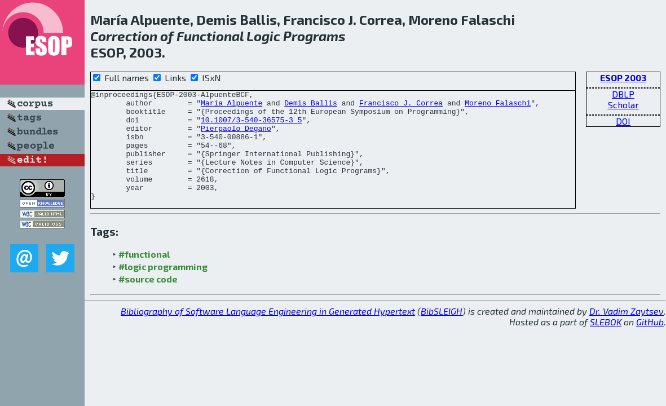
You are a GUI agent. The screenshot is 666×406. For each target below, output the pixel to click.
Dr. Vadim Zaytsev (626, 333)
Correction (123, 36)
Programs (314, 36)
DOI (623, 121)
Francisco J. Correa (401, 106)
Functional (210, 36)
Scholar (623, 104)
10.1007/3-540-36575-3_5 (251, 126)
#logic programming (163, 288)
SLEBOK (605, 343)
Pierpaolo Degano (236, 136)
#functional (144, 276)
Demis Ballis (310, 106)
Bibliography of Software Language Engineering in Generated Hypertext (268, 333)
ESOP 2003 (623, 77)
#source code (148, 300)
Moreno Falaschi (498, 106)
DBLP (623, 94)
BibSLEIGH (441, 333)
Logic (263, 36)
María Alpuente (231, 106)
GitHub (650, 343)
